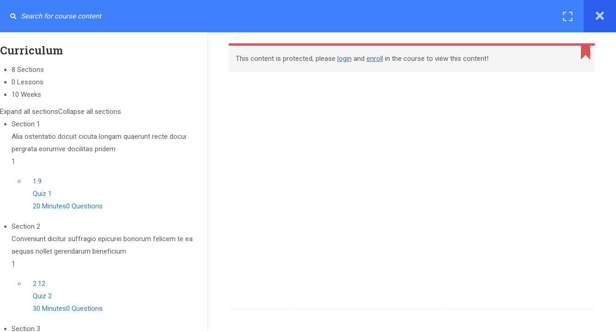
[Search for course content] (13, 16)
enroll (380, 58)
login (350, 58)
